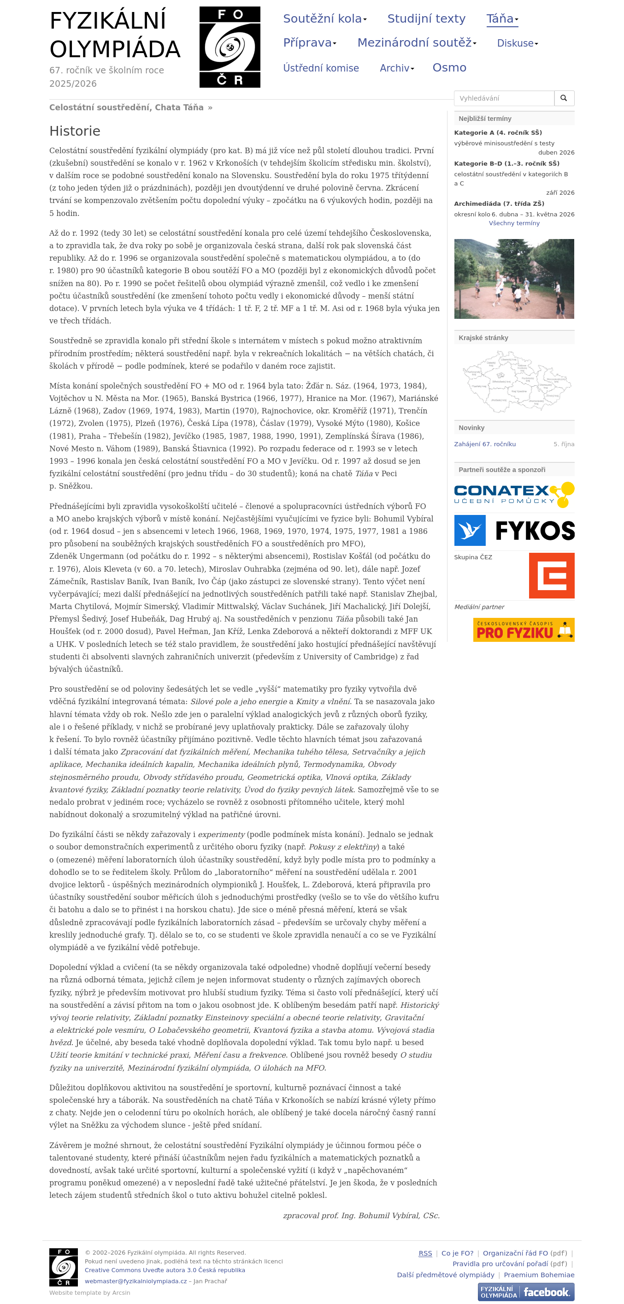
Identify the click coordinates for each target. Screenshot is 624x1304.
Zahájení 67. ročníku (485, 444)
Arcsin (121, 1292)
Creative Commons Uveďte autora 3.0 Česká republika (165, 1270)
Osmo (450, 67)
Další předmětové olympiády (446, 1273)
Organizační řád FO (515, 1253)
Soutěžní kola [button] (325, 18)
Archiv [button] (397, 68)
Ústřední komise (321, 68)
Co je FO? (458, 1253)
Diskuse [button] (518, 43)
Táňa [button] (502, 18)
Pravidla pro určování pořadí (500, 1263)
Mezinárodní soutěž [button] (417, 42)
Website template (75, 1292)
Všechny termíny (514, 223)
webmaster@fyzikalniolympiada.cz (136, 1281)
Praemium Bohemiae (539, 1273)
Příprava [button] (310, 42)
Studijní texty (427, 18)
